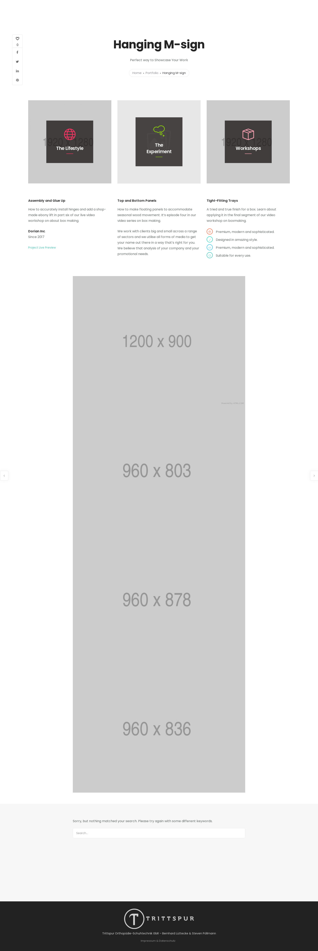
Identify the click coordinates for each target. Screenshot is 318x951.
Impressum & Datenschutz (158, 941)
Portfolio (152, 73)
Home (137, 73)
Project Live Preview (42, 247)
